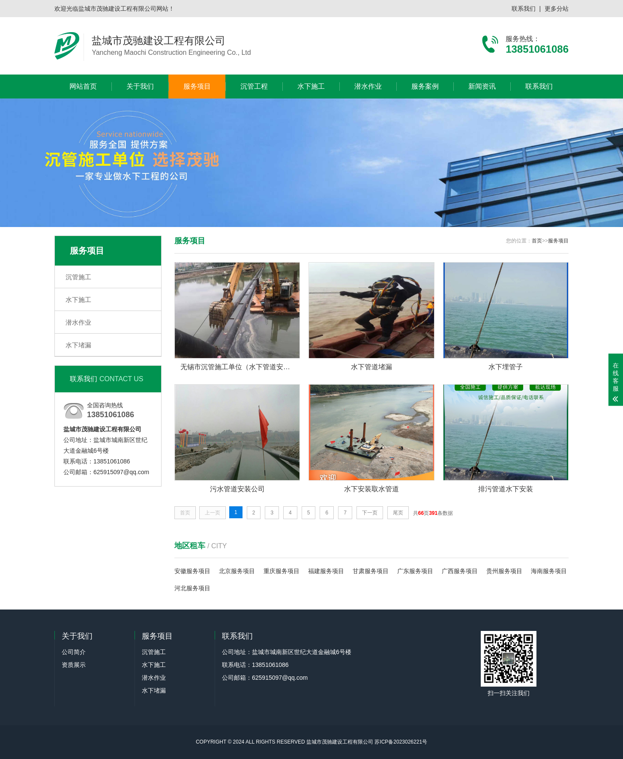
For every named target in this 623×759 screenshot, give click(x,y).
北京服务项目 (237, 571)
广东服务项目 (415, 571)
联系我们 (524, 8)
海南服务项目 (549, 571)
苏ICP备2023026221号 (400, 742)
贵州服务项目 (504, 571)
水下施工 (311, 86)
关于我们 (140, 86)
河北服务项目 (192, 588)
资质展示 (74, 664)
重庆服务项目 (282, 571)
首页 (537, 241)
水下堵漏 (78, 345)
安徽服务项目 (192, 571)
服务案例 (425, 86)
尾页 (398, 513)
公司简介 (74, 651)
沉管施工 (78, 277)
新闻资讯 (482, 86)
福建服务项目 (326, 571)
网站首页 (83, 86)
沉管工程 (254, 86)
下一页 (369, 513)
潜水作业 (368, 86)
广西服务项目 (460, 571)
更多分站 (557, 8)
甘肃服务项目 (371, 571)
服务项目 (197, 86)
